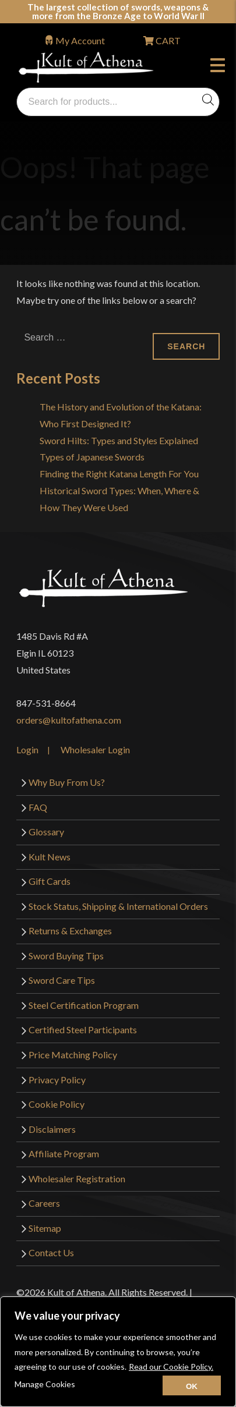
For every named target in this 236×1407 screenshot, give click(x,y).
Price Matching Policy (73, 1054)
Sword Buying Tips (66, 955)
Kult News (50, 856)
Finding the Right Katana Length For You (119, 473)
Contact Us (51, 1252)
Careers (44, 1202)
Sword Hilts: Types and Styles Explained (119, 440)
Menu (217, 67)
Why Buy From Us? (67, 782)
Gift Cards (50, 881)
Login (27, 749)
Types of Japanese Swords (92, 456)
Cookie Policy (56, 1104)
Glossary (46, 831)
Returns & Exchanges (70, 930)
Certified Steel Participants (83, 1029)
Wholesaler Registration (77, 1178)
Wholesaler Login (95, 749)
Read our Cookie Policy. (171, 1366)
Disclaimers (52, 1129)
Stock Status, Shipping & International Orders (118, 906)
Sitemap (45, 1228)
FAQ (38, 807)
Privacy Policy (57, 1079)
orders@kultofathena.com (68, 719)
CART (167, 40)
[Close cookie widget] (192, 1385)
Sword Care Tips (62, 980)
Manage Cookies (45, 1384)
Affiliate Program (64, 1153)
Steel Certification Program (84, 1005)
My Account (80, 40)
